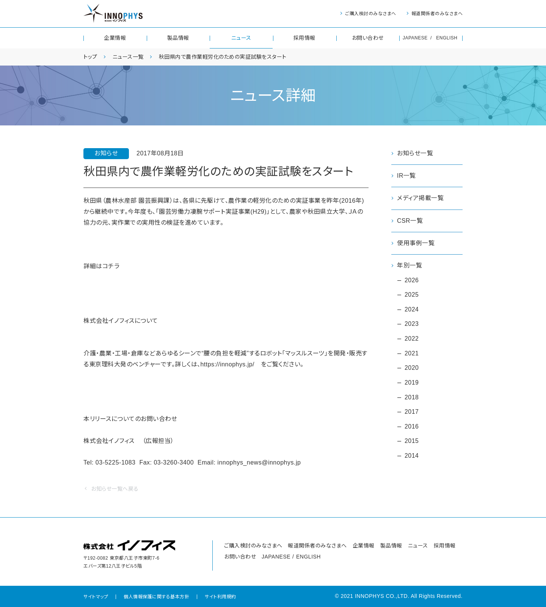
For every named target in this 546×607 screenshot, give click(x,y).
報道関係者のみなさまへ (437, 13)
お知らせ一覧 (415, 153)
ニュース (241, 38)
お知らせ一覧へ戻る (115, 489)
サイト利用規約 (220, 596)
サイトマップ (95, 596)
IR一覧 (406, 175)
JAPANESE (415, 38)
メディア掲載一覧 (420, 198)
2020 (412, 368)
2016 (412, 427)
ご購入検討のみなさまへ (370, 13)
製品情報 (178, 38)
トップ (90, 57)
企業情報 (115, 38)
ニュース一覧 (128, 57)
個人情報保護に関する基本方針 (156, 596)
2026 (412, 280)
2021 (412, 353)
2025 (412, 295)
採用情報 (304, 38)
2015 (412, 442)
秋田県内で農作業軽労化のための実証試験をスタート (223, 57)
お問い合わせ (368, 38)
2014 (412, 457)
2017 (412, 413)
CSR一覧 (410, 220)
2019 (412, 383)
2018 (412, 398)
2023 (412, 324)
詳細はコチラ (101, 266)
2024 (412, 310)
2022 (412, 339)
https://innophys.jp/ (228, 364)
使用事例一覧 (416, 243)
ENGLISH (446, 38)
